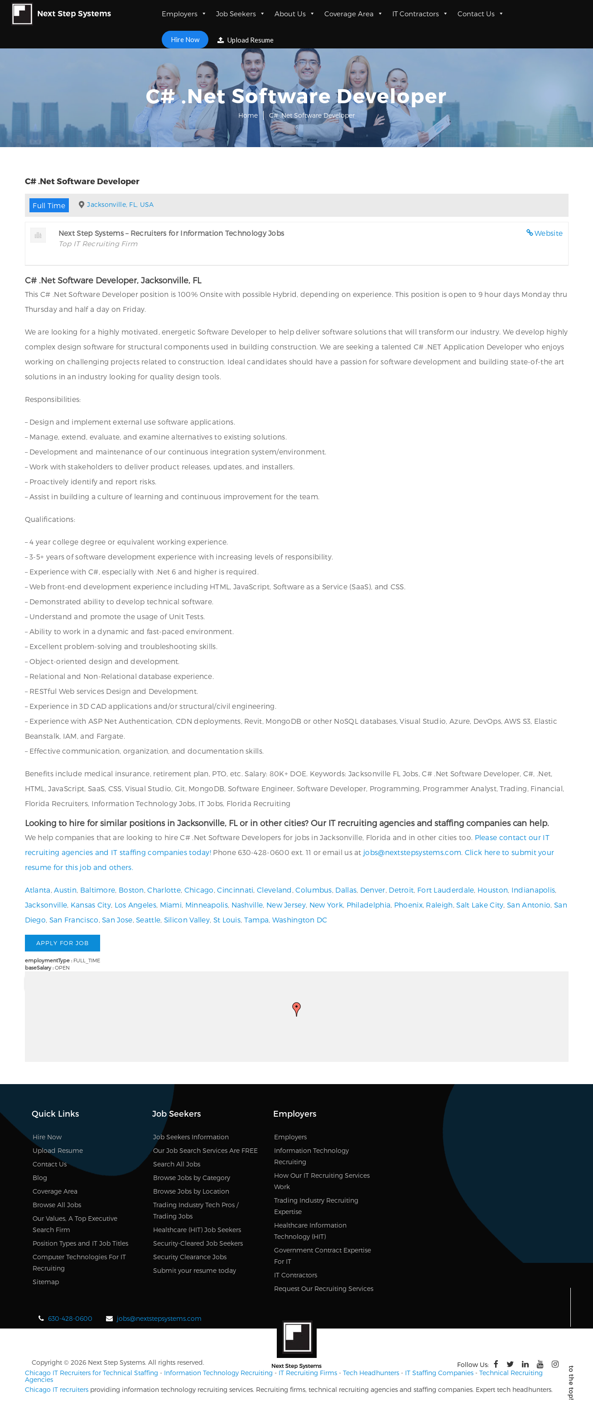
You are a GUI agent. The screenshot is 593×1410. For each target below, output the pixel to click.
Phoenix (408, 904)
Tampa (256, 919)
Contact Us (481, 14)
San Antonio (528, 904)
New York (326, 904)
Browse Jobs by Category (191, 1178)
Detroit (401, 889)
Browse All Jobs (57, 1205)
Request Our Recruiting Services (323, 1289)
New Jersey (286, 904)
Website (549, 233)
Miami (171, 904)
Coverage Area (353, 14)
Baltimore (98, 889)
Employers (184, 14)
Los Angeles (135, 904)
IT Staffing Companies (439, 1373)
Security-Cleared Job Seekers (198, 1243)
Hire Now (185, 39)
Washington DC (300, 919)
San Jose (117, 919)
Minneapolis (206, 904)
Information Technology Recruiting (218, 1373)
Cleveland (274, 889)
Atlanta (38, 889)
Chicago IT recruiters (56, 1389)
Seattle (148, 919)
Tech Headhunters (371, 1373)
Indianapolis (533, 889)
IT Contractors (420, 14)
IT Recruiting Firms (308, 1373)
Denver (373, 889)
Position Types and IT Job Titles (80, 1243)
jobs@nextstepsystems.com (412, 852)
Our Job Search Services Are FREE (205, 1151)
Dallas (346, 889)
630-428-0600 (70, 1318)
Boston (131, 889)
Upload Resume (245, 40)
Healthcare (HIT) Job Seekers (197, 1230)
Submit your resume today (194, 1271)
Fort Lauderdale (445, 889)
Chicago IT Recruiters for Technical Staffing (91, 1373)
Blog (40, 1178)
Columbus (313, 889)
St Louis (227, 919)
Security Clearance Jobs (190, 1257)
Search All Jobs (176, 1164)
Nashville (247, 904)
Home (248, 115)
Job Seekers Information (191, 1137)
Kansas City (91, 904)
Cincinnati (235, 889)
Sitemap (46, 1282)
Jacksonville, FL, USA (120, 204)
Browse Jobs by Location (191, 1191)
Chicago (199, 889)
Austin (65, 889)
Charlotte (164, 889)
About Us (295, 14)
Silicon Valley (187, 919)
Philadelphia (369, 904)
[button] (296, 1009)
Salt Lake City (479, 904)
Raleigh (439, 904)
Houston (492, 889)
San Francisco (74, 919)
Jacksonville (46, 904)
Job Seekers (240, 14)
